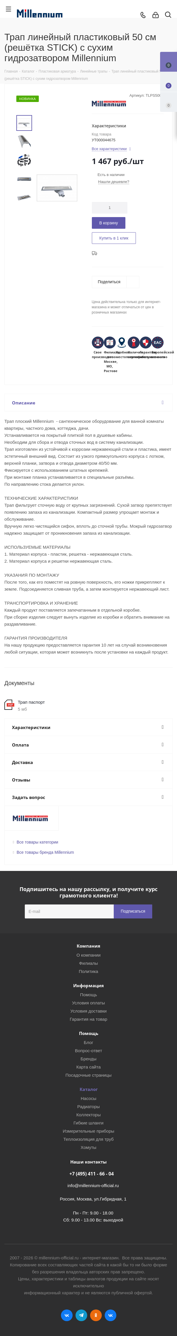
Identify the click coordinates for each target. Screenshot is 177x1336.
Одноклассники (96, 1315)
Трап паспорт (31, 702)
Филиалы (88, 963)
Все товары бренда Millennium (45, 852)
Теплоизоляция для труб (88, 1139)
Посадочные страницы (88, 1075)
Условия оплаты (88, 1002)
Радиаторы (88, 1106)
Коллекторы (88, 1114)
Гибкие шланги (88, 1122)
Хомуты (89, 1147)
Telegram (81, 1315)
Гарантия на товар (88, 1019)
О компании (88, 955)
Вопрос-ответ (88, 1050)
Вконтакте (67, 1315)
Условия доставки (88, 1010)
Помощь (88, 994)
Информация (88, 985)
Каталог (89, 1089)
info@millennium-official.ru (93, 1185)
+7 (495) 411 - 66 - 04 (91, 1173)
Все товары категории (37, 842)
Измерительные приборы (88, 1131)
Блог (88, 1042)
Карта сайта (88, 1066)
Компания (88, 946)
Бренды (88, 1058)
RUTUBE (110, 1315)
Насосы (88, 1098)
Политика (88, 971)
